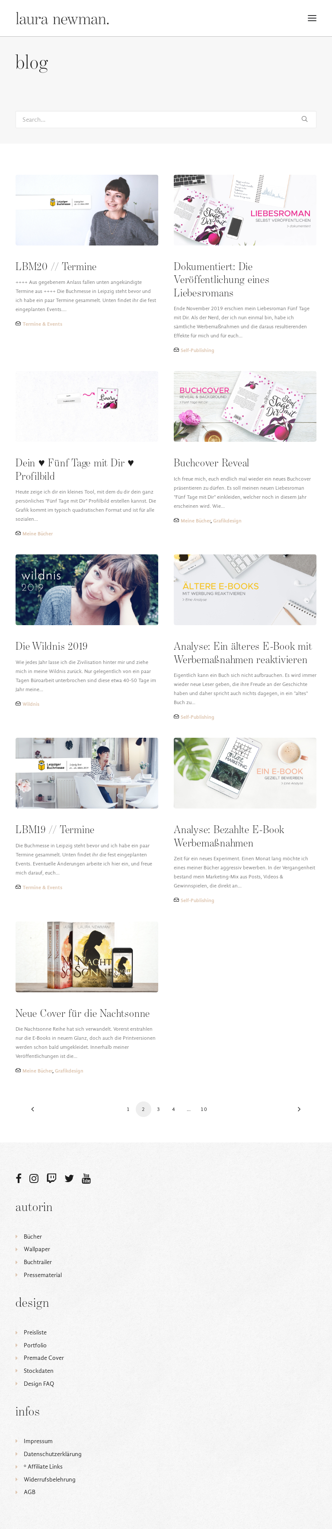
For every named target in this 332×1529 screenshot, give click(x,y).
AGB (29, 1492)
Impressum (38, 1441)
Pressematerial (43, 1275)
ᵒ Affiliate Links (43, 1466)
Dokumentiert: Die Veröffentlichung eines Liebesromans (222, 280)
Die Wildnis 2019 (52, 647)
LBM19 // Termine (55, 830)
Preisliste (35, 1332)
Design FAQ (39, 1383)
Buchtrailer (38, 1262)
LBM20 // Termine (56, 267)
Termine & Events (42, 324)
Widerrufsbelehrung (50, 1479)
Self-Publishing (197, 350)
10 (204, 1109)
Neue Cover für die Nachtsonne (83, 1013)
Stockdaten (39, 1371)
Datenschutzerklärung (53, 1454)
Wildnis (30, 704)
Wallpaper (37, 1249)
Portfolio (35, 1345)
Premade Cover (44, 1358)
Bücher (33, 1236)
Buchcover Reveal (211, 463)
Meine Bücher (37, 534)
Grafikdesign (227, 521)
